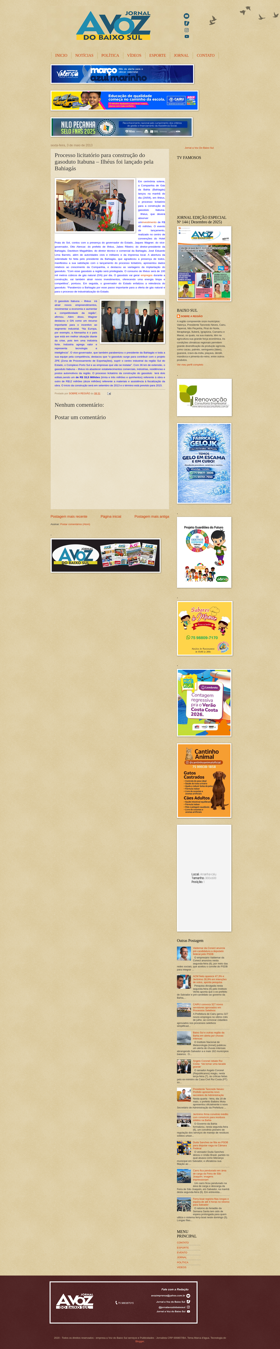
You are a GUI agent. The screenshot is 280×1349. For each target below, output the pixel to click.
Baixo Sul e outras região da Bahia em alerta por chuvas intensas (208, 1035)
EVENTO (182, 1252)
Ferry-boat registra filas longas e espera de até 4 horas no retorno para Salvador (211, 1201)
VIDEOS (181, 1267)
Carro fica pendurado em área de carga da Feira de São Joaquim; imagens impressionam (209, 1175)
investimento (149, 222)
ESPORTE (157, 55)
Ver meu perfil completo (190, 364)
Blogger (139, 1341)
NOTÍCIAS (84, 55)
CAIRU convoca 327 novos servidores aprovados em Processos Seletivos (208, 1007)
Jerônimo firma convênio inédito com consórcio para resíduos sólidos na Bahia (210, 1117)
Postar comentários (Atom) (75, 524)
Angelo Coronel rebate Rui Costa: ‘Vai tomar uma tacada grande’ (209, 1063)
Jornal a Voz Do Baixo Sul (199, 147)
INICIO (61, 55)
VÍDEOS (134, 55)
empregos (146, 275)
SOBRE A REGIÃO (192, 316)
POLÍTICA (110, 55)
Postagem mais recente (69, 516)
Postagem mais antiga (152, 516)
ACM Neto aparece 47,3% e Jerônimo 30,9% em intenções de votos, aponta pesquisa (210, 979)
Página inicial (111, 516)
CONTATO (205, 55)
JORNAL (181, 55)
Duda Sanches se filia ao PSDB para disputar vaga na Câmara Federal (210, 1145)
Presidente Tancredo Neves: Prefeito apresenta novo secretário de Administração (208, 1092)
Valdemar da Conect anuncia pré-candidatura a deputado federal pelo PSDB (209, 951)
